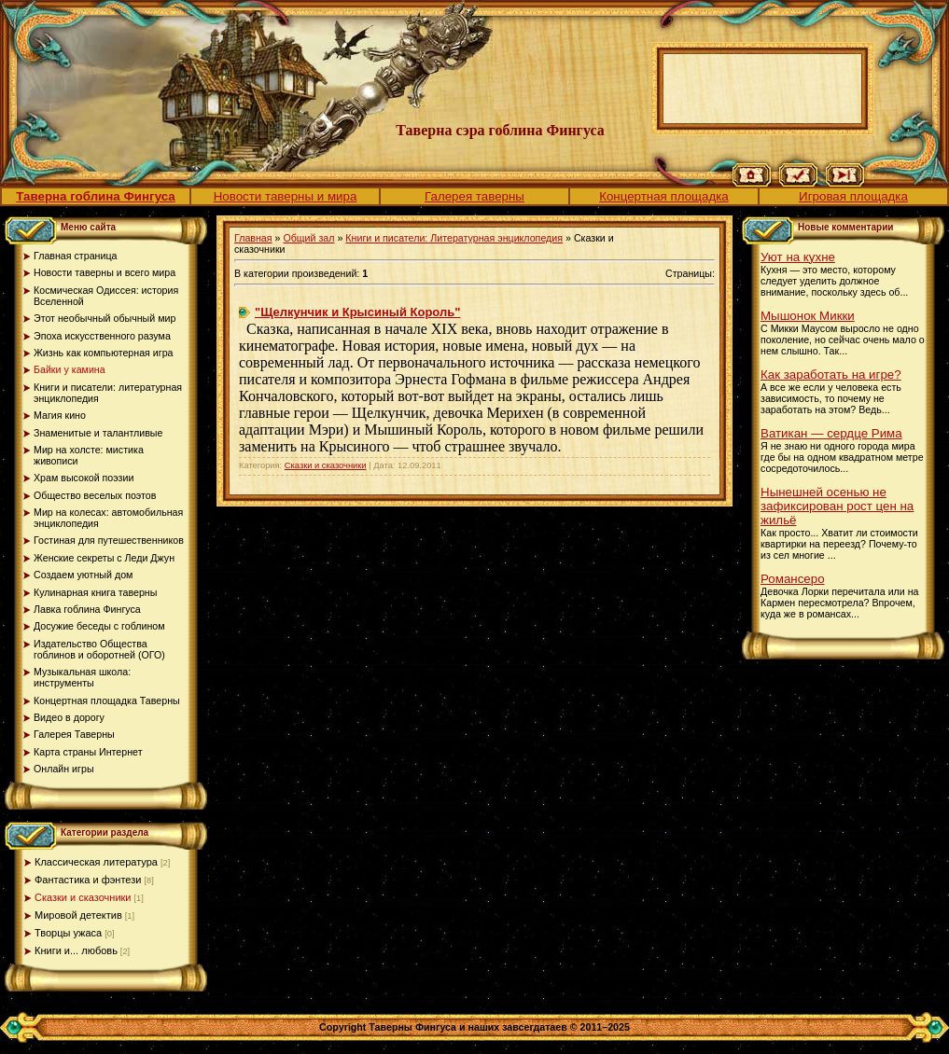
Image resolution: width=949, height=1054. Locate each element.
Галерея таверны (474, 196)
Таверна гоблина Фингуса (95, 196)
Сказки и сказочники (83, 897)
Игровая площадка (853, 196)
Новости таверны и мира (285, 196)
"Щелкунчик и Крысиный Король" (357, 312)
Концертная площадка (664, 196)
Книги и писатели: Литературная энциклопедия (454, 237)
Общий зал (308, 237)
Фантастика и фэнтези (88, 879)
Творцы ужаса (68, 932)
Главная (253, 237)
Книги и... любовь (76, 950)
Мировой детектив (78, 915)
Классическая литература (96, 861)
